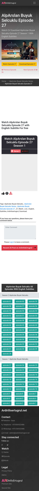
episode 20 (20, 375)
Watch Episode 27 (9, 64)
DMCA (4, 475)
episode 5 (19, 399)
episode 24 (7, 370)
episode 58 (7, 306)
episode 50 (33, 316)
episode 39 (20, 335)
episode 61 (7, 301)
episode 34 (7, 344)
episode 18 (7, 380)
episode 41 (33, 330)
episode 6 (6, 399)
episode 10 (33, 389)
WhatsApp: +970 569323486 (13, 429)
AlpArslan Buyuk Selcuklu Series (21, 81)
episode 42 (20, 330)
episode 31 (7, 349)
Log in (12, 242)
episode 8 (19, 394)
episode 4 (32, 399)
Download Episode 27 (27, 64)
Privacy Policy (7, 471)
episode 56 (33, 306)
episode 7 (32, 394)
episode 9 (6, 394)
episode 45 (20, 325)
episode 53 (33, 311)
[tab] (19, 248)
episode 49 (7, 320)
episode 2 (19, 403)
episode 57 (20, 306)
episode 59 (33, 301)
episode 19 (33, 375)
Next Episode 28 (30, 70)
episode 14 (20, 384)
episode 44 (33, 325)
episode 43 (7, 330)
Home (4, 81)
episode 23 (20, 370)
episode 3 (6, 403)
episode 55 (7, 311)
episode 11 (20, 389)
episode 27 (7, 365)
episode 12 (7, 389)
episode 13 (33, 384)
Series (5, 452)
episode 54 (20, 311)
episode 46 (7, 325)
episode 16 (33, 380)
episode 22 (33, 370)
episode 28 (7, 354)
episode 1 (32, 403)
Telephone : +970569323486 (13, 425)
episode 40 (7, 335)
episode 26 (20, 365)
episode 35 (33, 339)
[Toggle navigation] (34, 3)
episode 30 (20, 349)
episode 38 (33, 335)
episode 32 (33, 344)
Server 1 (15, 151)
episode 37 (7, 339)
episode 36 (20, 339)
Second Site (6, 488)
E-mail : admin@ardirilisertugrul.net (16, 433)
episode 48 (20, 320)
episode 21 (7, 375)
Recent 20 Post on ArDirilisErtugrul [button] (19, 248)
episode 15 (7, 384)
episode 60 (20, 301)
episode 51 (20, 316)
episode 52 (7, 316)
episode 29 (33, 349)
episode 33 (20, 344)
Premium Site (7, 484)
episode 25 (33, 365)
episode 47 (33, 320)
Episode (6, 456)
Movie (5, 460)
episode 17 (20, 380)
